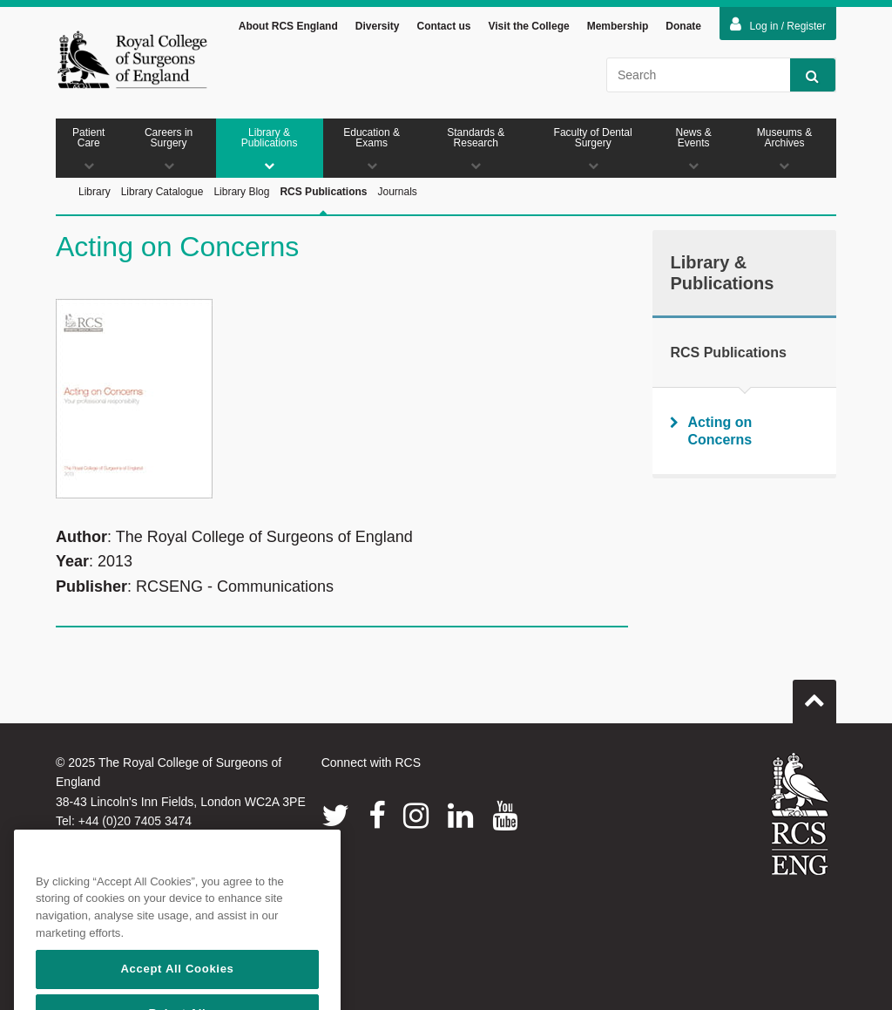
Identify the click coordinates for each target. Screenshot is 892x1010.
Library (94, 192)
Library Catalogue (162, 192)
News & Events (693, 148)
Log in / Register (778, 24)
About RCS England (288, 26)
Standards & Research (476, 148)
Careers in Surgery (169, 148)
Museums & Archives (784, 148)
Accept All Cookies (176, 989)
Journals (396, 192)
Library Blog (241, 192)
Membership (618, 26)
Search (804, 75)
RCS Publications (323, 211)
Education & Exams (372, 148)
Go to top (814, 694)
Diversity (377, 26)
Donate (683, 26)
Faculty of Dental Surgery (592, 148)
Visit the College (529, 26)
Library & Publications (269, 148)
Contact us (443, 26)
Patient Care (89, 148)
